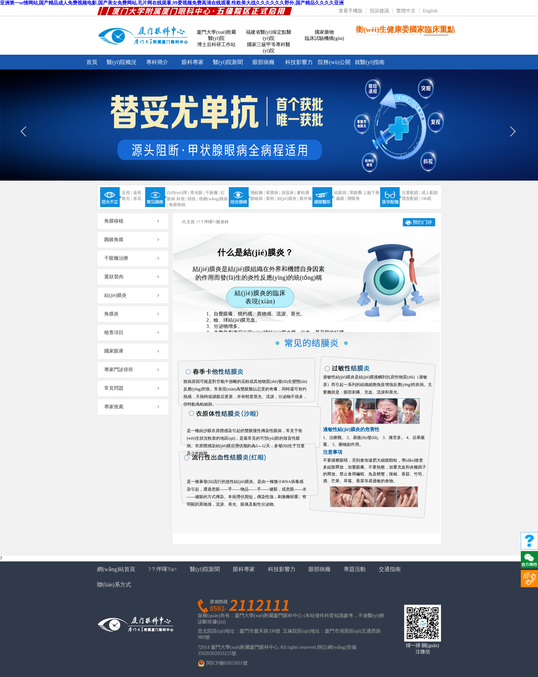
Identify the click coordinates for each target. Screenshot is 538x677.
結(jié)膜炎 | (287, 198)
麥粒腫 (303, 192)
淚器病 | (288, 192)
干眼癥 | (212, 192)
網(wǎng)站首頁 (116, 569)
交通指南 (390, 569)
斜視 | (181, 198)
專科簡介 (157, 62)
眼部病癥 (263, 62)
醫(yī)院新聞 (228, 62)
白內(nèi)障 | (178, 192)
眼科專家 (193, 62)
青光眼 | (197, 192)
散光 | (127, 198)
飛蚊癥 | (257, 192)
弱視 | (192, 198)
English (430, 10)
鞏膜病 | (273, 192)
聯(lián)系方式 (114, 585)
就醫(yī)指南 (370, 62)
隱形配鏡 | (411, 198)
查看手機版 (350, 10)
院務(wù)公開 (334, 62)
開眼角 (353, 198)
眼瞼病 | (257, 198)
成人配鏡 (429, 192)
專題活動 (355, 569)
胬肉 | (271, 198)
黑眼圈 (355, 192)
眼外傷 (306, 198)
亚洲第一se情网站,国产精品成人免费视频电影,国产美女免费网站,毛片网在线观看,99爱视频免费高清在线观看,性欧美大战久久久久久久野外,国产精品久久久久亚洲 (172, 3)
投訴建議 (379, 10)
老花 (137, 198)
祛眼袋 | (341, 192)
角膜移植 (177, 204)
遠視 (137, 192)
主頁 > (192, 221)
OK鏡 (426, 198)
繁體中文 (406, 10)
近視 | (127, 192)
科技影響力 (299, 62)
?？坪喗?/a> (162, 569)
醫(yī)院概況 (122, 62)
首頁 (91, 62)
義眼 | (341, 198)
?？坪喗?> (207, 221)
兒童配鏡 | (411, 192)
